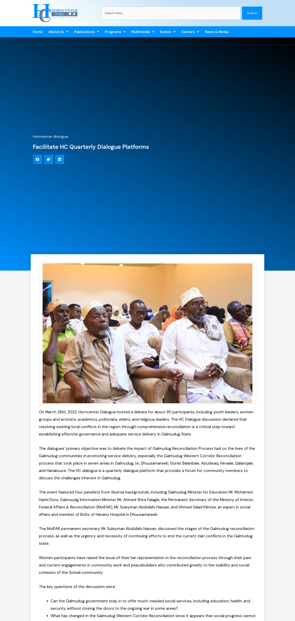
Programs (115, 31)
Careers (190, 31)
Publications (86, 31)
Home (38, 32)
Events (168, 31)
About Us (58, 31)
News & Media (216, 32)
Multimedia (142, 31)
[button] (37, 159)
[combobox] (170, 13)
